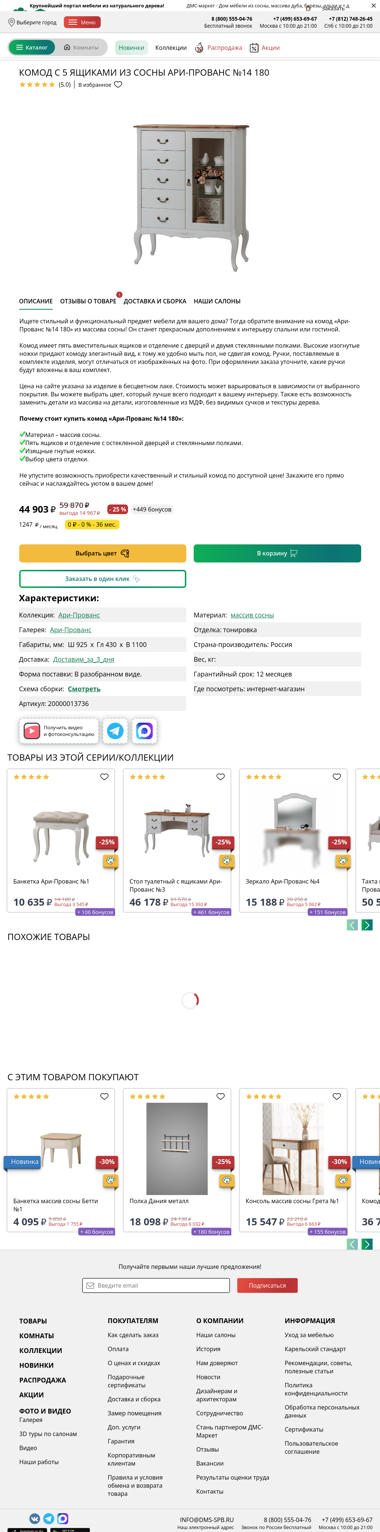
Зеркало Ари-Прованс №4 (282, 938)
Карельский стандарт (315, 1406)
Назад (27, 98)
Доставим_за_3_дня (83, 716)
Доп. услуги (124, 1484)
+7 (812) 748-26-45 (351, 18)
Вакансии (210, 1520)
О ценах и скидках (134, 1420)
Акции (265, 81)
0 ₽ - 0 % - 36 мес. (92, 581)
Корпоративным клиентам (131, 1516)
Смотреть (84, 745)
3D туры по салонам (48, 1491)
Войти (299, 55)
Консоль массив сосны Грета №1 (292, 1258)
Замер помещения (135, 1470)
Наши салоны (216, 1392)
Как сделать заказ (133, 1392)
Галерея (30, 1477)
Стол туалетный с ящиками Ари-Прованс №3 (175, 942)
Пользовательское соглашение (311, 1504)
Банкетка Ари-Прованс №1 (51, 938)
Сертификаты (304, 1486)
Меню (82, 22)
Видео (28, 1505)
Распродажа (218, 81)
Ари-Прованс (79, 671)
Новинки (131, 81)
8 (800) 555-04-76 (231, 18)
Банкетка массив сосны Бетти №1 (55, 1262)
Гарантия (121, 1498)
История (208, 1406)
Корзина (362, 55)
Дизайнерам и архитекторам (217, 1452)
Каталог (32, 80)
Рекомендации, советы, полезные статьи (319, 1424)
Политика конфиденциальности (316, 1446)
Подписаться (267, 1342)
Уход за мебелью (309, 1392)
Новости (208, 1434)
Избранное (328, 55)
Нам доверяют (217, 1420)
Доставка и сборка (130, 22)
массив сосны (252, 671)
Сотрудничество (219, 1470)
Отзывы (207, 1506)
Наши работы (39, 1519)
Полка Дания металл (159, 1258)
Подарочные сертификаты (127, 1438)
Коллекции (171, 81)
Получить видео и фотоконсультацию (59, 787)
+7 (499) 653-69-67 (295, 18)
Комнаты (81, 80)
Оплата (169, 22)
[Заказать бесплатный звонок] (339, 81)
